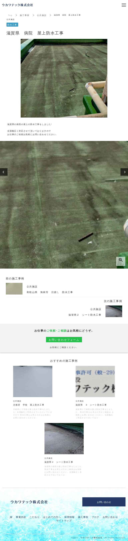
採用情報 (69, 517)
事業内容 (21, 517)
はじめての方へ (52, 517)
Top (10, 15)
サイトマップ (64, 520)
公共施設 (42, 15)
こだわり (35, 517)
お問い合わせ (110, 517)
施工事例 (25, 15)
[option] (64, 205)
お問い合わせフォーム (64, 340)
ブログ (95, 517)
